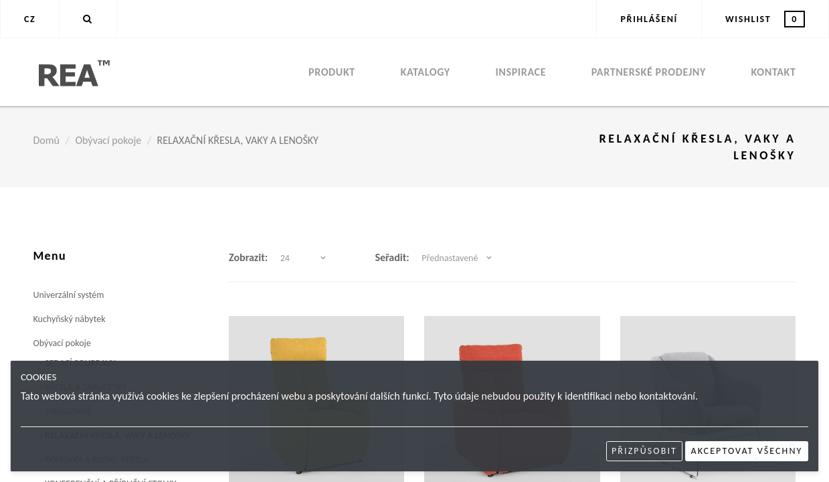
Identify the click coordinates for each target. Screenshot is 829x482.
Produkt (331, 72)
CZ (29, 19)
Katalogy (425, 72)
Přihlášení (649, 19)
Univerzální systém (68, 295)
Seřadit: (392, 257)
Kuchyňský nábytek (69, 319)
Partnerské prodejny (648, 72)
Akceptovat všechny (747, 451)
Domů (46, 140)
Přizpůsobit (644, 451)
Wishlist (765, 19)
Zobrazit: (248, 257)
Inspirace (520, 72)
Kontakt (773, 72)
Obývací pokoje (108, 140)
